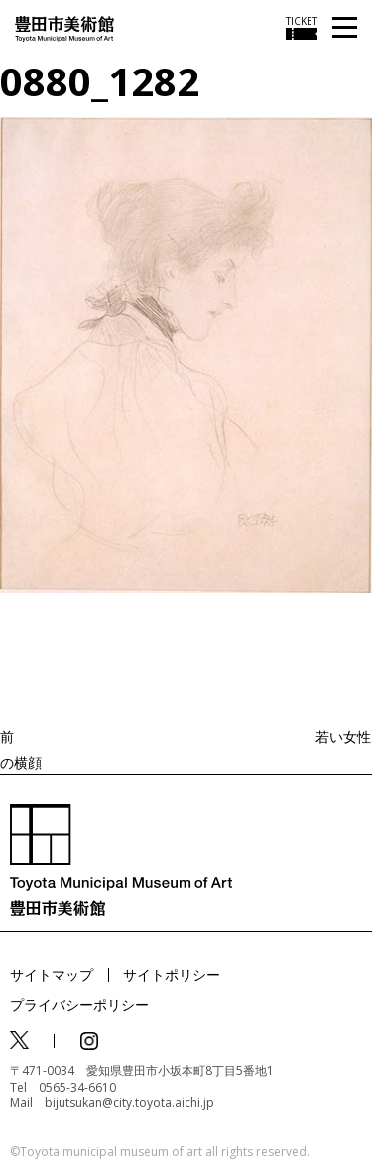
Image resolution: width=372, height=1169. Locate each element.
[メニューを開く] (344, 28)
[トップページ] (64, 27)
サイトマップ (51, 974)
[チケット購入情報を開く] (301, 28)
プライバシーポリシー (79, 1004)
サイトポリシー (171, 974)
